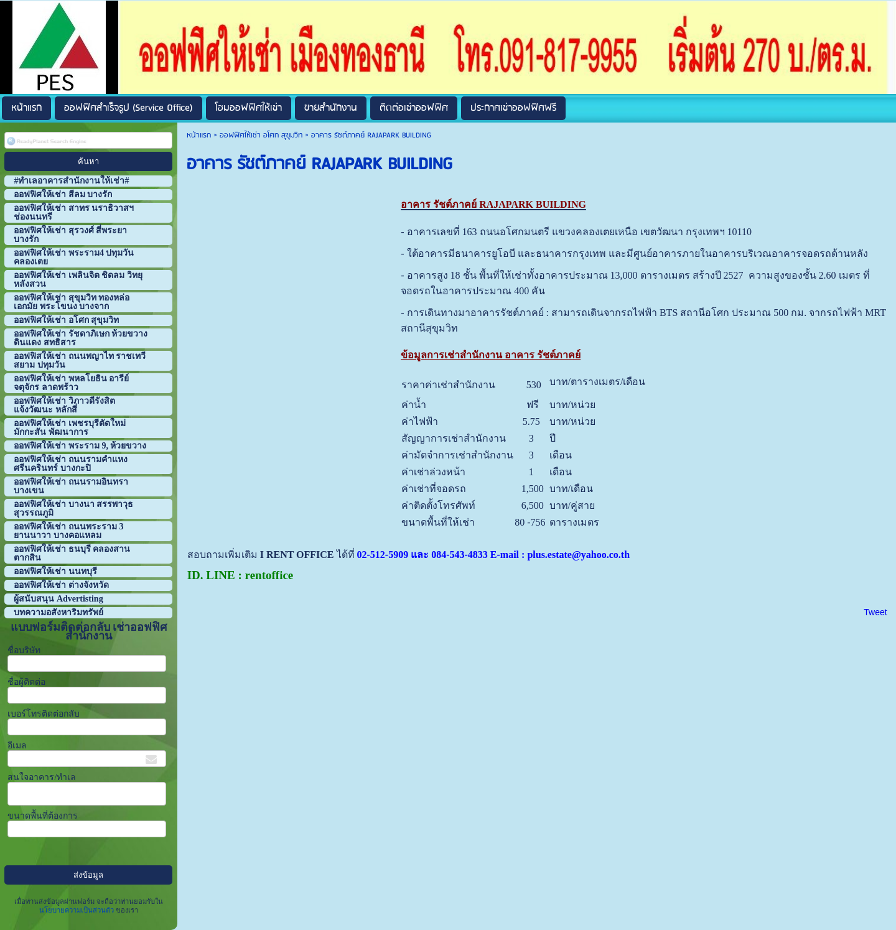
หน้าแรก (199, 135)
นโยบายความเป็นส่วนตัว (77, 910)
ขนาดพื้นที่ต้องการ (42, 816)
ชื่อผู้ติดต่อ (26, 682)
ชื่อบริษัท (23, 650)
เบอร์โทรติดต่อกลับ (43, 713)
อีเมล (17, 745)
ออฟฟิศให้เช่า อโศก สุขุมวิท (261, 135)
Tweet (875, 612)
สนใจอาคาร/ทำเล (41, 777)
